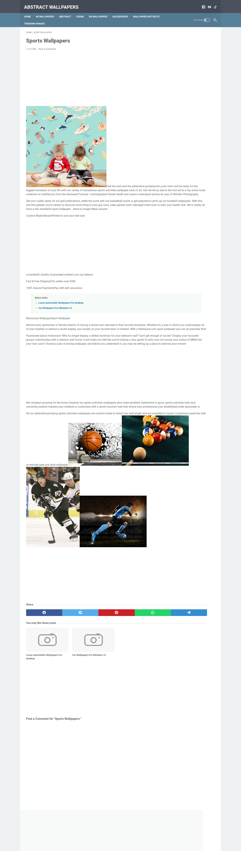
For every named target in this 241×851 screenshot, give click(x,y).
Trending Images (36, 18)
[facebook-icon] (201, 4)
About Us (84, 839)
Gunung (189, 157)
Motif (194, 150)
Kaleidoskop (122, 11)
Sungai (204, 157)
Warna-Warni (175, 150)
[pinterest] (89, 642)
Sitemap (166, 839)
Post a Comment (47, 46)
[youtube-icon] (207, 4)
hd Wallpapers (100, 11)
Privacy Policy (151, 839)
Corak (82, 11)
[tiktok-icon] (213, 4)
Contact (97, 839)
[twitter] (64, 642)
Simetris (172, 157)
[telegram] (140, 642)
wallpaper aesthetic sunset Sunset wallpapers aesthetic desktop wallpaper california (188, 340)
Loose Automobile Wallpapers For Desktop (61, 312)
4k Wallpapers (47, 11)
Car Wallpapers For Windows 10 (55, 317)
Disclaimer (135, 839)
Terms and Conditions (115, 839)
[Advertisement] (89, 75)
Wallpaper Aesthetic (148, 11)
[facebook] (38, 642)
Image (192, 144)
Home (29, 11)
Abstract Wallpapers (53, 4)
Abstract (67, 11)
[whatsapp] (114, 642)
